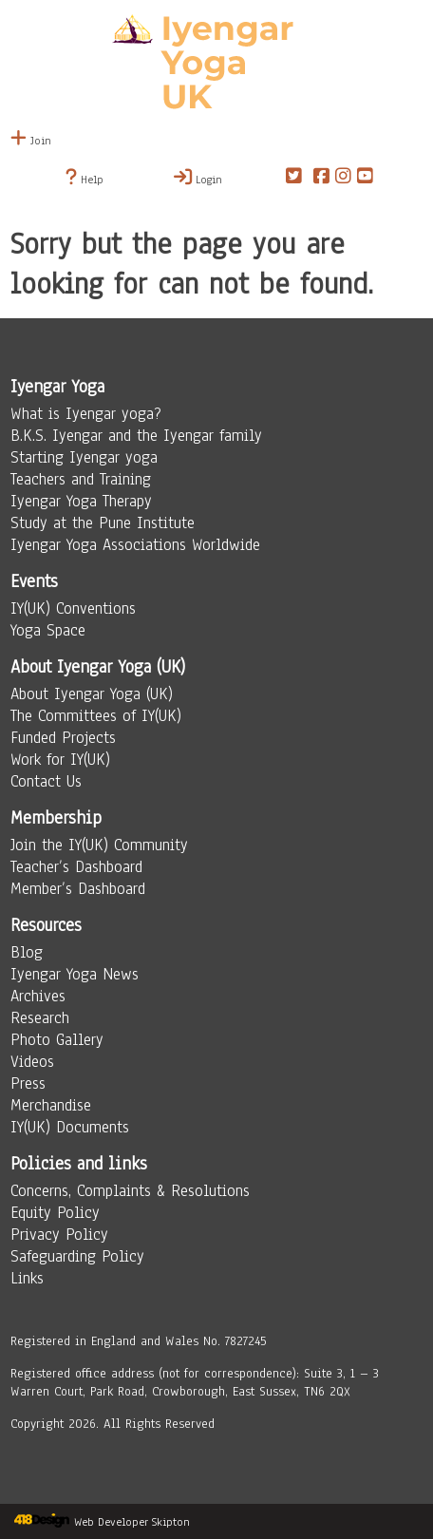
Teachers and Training (80, 479)
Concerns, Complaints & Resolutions (130, 1191)
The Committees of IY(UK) (95, 716)
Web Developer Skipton (132, 1522)
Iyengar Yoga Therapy (81, 501)
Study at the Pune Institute (102, 523)
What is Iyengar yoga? (85, 414)
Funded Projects (63, 738)
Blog (26, 952)
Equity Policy (55, 1213)
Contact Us (46, 781)
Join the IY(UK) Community (99, 845)
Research (39, 1018)
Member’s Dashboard (77, 889)
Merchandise (50, 1105)
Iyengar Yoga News (74, 974)
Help (85, 177)
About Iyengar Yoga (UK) (91, 694)
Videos (32, 1062)
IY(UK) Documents (69, 1127)
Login (198, 177)
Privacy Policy (59, 1234)
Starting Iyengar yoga (84, 457)
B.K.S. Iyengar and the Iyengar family (136, 435)
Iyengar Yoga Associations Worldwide (135, 545)
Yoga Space (47, 630)
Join (30, 140)
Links (27, 1278)
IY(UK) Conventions (73, 608)
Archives (38, 996)
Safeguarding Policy (77, 1256)
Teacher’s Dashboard (76, 867)
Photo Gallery (57, 1040)
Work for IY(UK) (60, 759)
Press (28, 1083)
